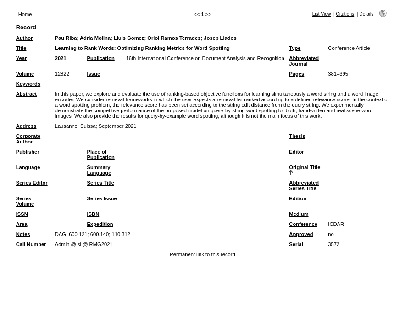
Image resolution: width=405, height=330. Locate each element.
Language (28, 167)
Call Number (31, 244)
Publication (101, 58)
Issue (93, 74)
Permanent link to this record (202, 254)
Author (24, 38)
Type (294, 48)
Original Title (304, 167)
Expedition (100, 224)
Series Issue (102, 198)
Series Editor (32, 183)
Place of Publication (101, 154)
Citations (345, 13)
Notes (23, 234)
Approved (301, 234)
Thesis (297, 136)
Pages (296, 74)
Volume (25, 74)
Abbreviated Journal (304, 60)
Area (22, 224)
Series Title (101, 183)
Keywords (28, 84)
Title (21, 48)
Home (25, 14)
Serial (296, 244)
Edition (297, 198)
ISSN (22, 214)
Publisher (27, 151)
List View (321, 13)
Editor (296, 151)
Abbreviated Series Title (304, 185)
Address (26, 126)
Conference (303, 224)
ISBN (93, 214)
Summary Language (99, 170)
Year (21, 58)
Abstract (26, 94)
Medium (298, 214)
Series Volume (25, 201)
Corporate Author (28, 138)
